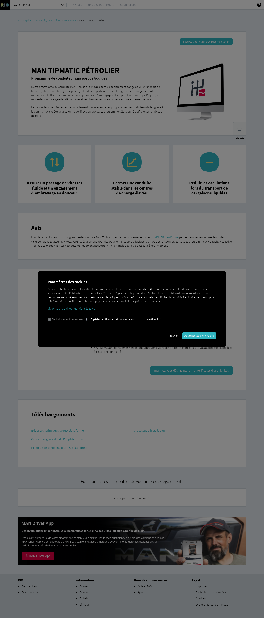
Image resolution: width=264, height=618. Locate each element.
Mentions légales (84, 308)
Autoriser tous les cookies (199, 335)
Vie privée (54, 308)
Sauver (174, 335)
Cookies (67, 308)
